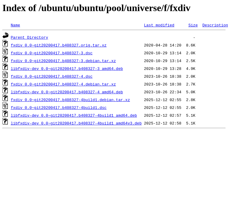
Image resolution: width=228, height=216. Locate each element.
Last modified (159, 25)
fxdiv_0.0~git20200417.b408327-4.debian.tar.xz (63, 84)
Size (193, 25)
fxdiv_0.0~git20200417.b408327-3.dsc (52, 53)
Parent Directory (29, 37)
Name (15, 25)
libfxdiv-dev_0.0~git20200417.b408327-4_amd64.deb (67, 91)
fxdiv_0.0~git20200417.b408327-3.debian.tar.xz (63, 60)
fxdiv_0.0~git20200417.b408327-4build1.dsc (59, 107)
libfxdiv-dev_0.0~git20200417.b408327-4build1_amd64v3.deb (76, 123)
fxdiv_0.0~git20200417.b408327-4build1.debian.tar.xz (70, 99)
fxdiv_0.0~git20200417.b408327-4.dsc (52, 76)
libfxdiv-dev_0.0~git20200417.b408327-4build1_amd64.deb (74, 115)
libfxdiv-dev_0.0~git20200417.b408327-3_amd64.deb (67, 68)
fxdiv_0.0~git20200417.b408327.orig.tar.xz (59, 45)
